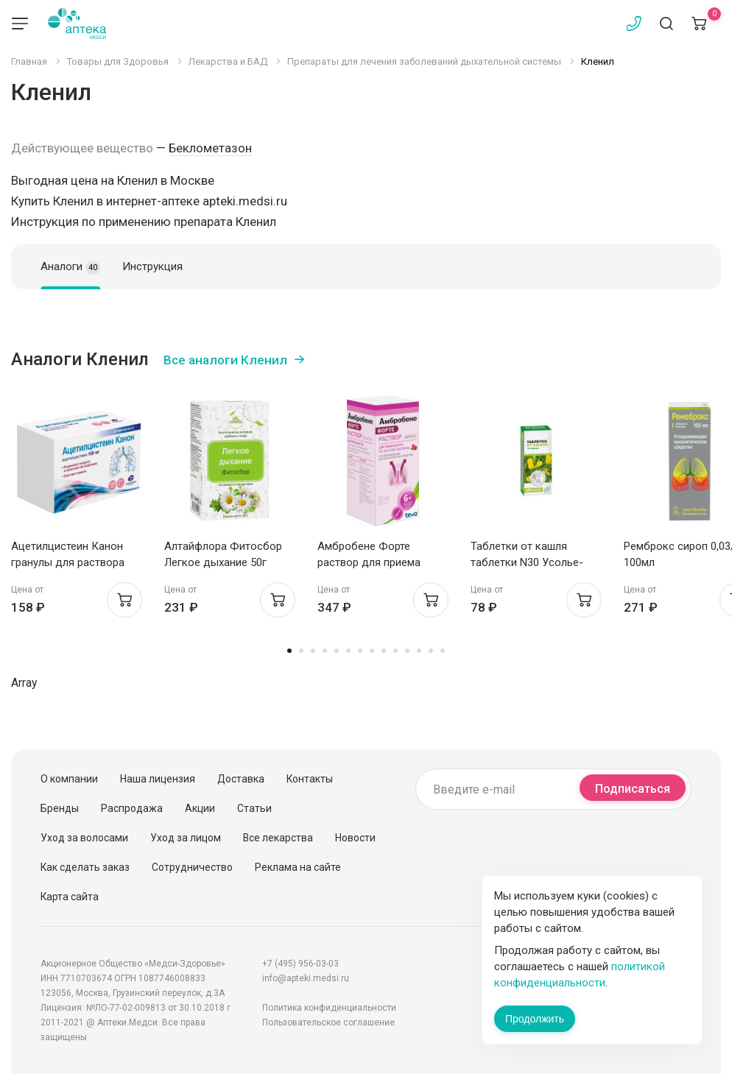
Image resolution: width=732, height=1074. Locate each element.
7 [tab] (360, 651)
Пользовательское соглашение (328, 1022)
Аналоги (70, 267)
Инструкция (152, 266)
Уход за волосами (84, 838)
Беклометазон (210, 148)
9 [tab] (383, 651)
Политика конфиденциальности (329, 1008)
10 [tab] (395, 651)
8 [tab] (372, 651)
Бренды (60, 808)
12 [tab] (419, 651)
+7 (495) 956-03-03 (300, 963)
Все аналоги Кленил (225, 360)
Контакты (309, 779)
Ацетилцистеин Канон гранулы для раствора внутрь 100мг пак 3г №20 (74, 562)
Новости (355, 838)
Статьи (254, 808)
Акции (200, 808)
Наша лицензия (157, 779)
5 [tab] (336, 651)
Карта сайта (70, 896)
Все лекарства (278, 838)
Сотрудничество (192, 867)
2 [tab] (301, 651)
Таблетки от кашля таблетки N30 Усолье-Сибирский (527, 562)
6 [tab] (348, 651)
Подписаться (632, 789)
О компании (69, 779)
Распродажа (132, 808)
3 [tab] (313, 651)
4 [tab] (325, 651)
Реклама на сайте (298, 867)
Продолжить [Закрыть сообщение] (534, 1019)
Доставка (240, 779)
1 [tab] (289, 651)
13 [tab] (431, 651)
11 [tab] (407, 651)
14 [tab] (442, 651)
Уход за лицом (185, 838)
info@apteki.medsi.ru (305, 978)
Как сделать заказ (85, 867)
